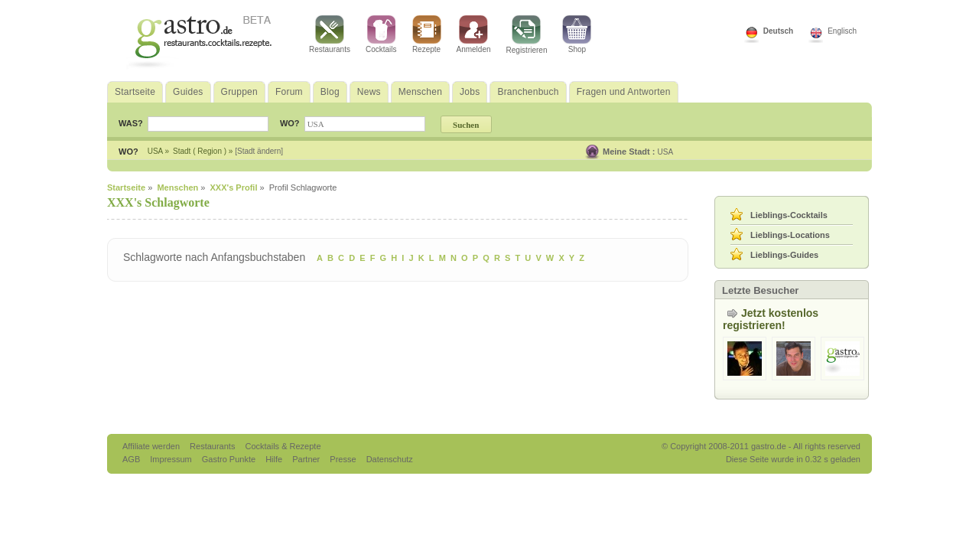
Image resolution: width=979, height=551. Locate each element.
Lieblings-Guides (784, 254)
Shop (576, 34)
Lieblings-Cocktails (789, 215)
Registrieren (527, 34)
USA (666, 152)
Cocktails (381, 34)
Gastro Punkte (230, 459)
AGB (132, 459)
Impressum (172, 459)
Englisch (842, 31)
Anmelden (474, 34)
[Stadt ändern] (259, 151)
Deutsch (778, 31)
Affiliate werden (152, 446)
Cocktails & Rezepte (282, 446)
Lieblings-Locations (790, 235)
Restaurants (329, 34)
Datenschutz (389, 459)
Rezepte (426, 34)
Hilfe (275, 459)
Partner (307, 459)
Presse (343, 459)
